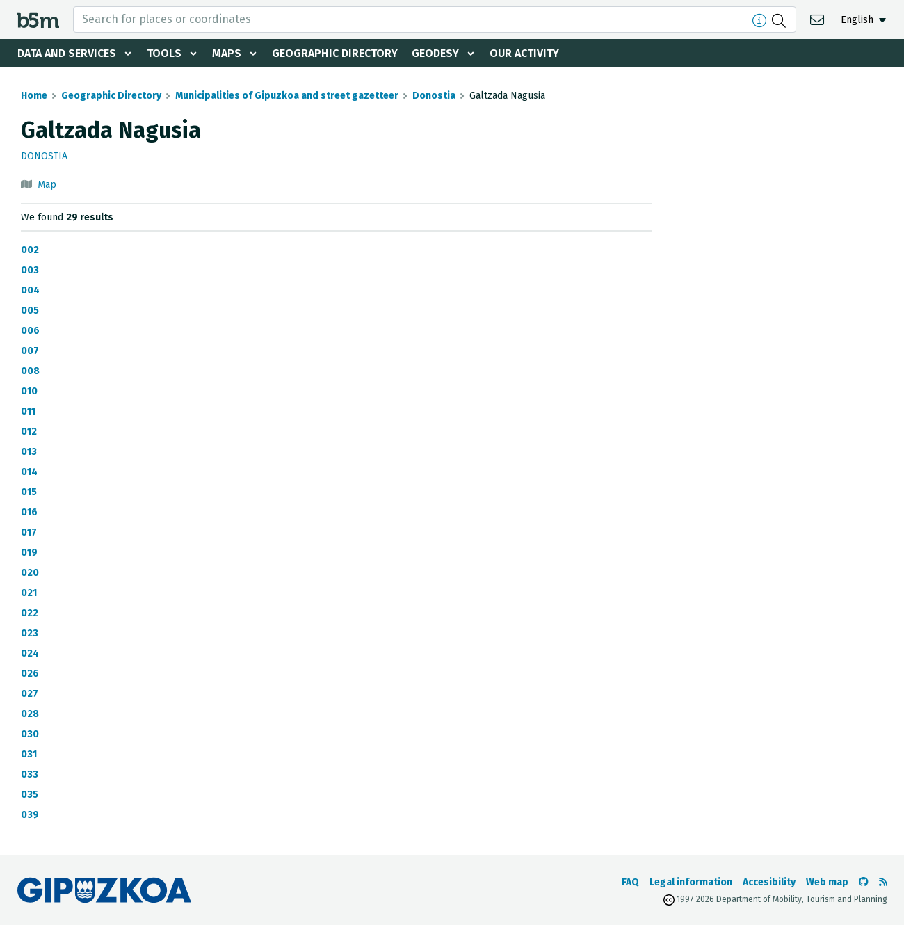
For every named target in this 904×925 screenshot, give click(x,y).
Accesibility (769, 882)
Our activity (524, 53)
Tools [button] (164, 53)
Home (34, 96)
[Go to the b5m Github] (864, 882)
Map (47, 185)
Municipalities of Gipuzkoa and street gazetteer (286, 96)
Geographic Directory (335, 53)
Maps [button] (226, 53)
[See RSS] (883, 882)
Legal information (690, 882)
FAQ (630, 882)
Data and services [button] (66, 53)
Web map (827, 882)
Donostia (433, 96)
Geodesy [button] (435, 53)
